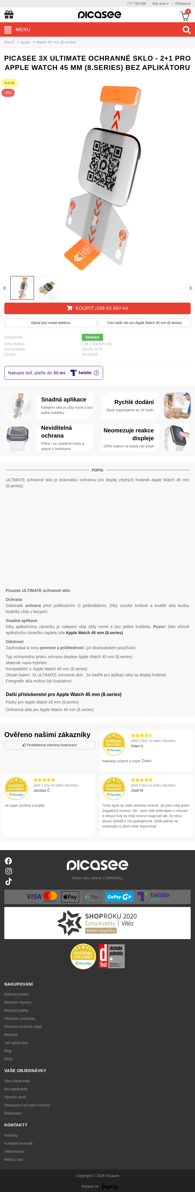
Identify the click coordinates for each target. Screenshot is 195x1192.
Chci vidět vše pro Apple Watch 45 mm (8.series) (144, 323)
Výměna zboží (15, 1097)
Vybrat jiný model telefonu (51, 323)
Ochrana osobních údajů (23, 1027)
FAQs (8, 1059)
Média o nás (13, 1160)
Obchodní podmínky (19, 1019)
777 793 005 (136, 4)
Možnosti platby (16, 1010)
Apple (25, 42)
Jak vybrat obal (16, 1043)
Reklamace (13, 1113)
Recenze (11, 1035)
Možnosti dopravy (17, 1002)
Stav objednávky (17, 1081)
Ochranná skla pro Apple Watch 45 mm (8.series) (50, 709)
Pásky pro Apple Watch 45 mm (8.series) (42, 702)
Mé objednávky (16, 1089)
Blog (7, 1051)
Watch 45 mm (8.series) (56, 42)
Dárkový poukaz (16, 994)
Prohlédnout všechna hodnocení (50, 745)
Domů (9, 42)
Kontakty (11, 1135)
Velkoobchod (14, 1152)
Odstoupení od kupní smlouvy (27, 1105)
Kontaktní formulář (18, 1143)
